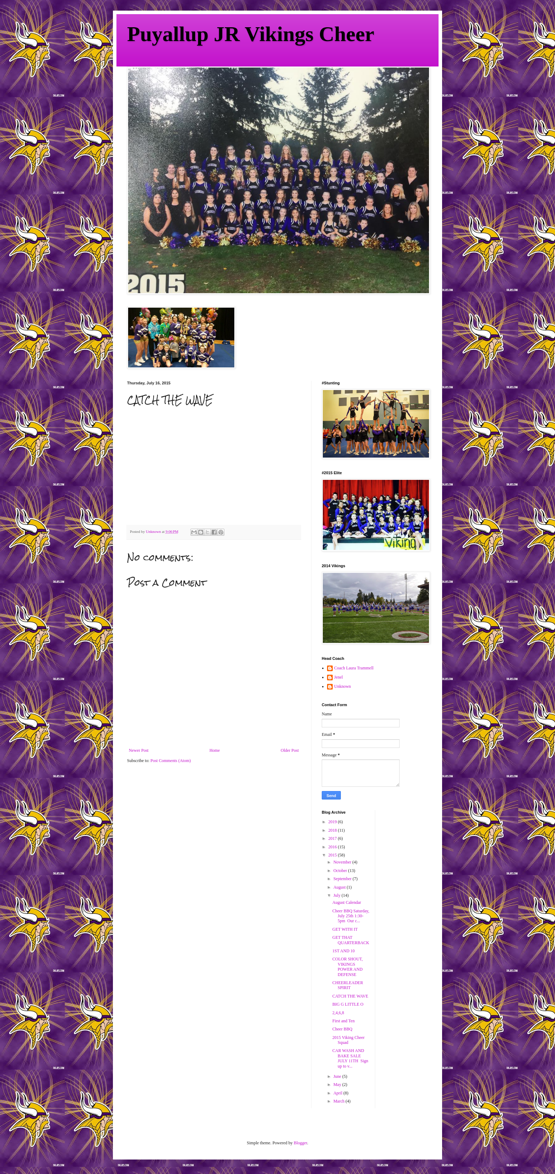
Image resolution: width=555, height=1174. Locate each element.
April (338, 1093)
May (337, 1084)
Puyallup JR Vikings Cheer (250, 34)
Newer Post (139, 750)
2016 (333, 846)
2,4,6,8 (338, 1012)
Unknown (342, 686)
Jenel (338, 677)
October (340, 870)
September (343, 878)
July (337, 895)
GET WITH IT (345, 929)
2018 (333, 830)
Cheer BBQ (342, 1029)
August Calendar (346, 902)
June (337, 1076)
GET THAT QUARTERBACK (350, 940)
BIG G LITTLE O (348, 1004)
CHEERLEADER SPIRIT (347, 985)
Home (215, 750)
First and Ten (343, 1020)
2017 (333, 838)
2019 (333, 821)
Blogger (300, 1142)
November (343, 862)
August (340, 887)
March (339, 1101)
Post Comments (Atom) (170, 760)
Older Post (290, 750)
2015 (333, 855)
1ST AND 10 (343, 950)
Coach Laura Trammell (353, 668)
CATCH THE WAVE (350, 996)
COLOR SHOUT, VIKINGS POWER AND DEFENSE (347, 967)
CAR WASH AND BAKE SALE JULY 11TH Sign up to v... (350, 1058)
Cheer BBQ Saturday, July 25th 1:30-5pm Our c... (350, 916)
